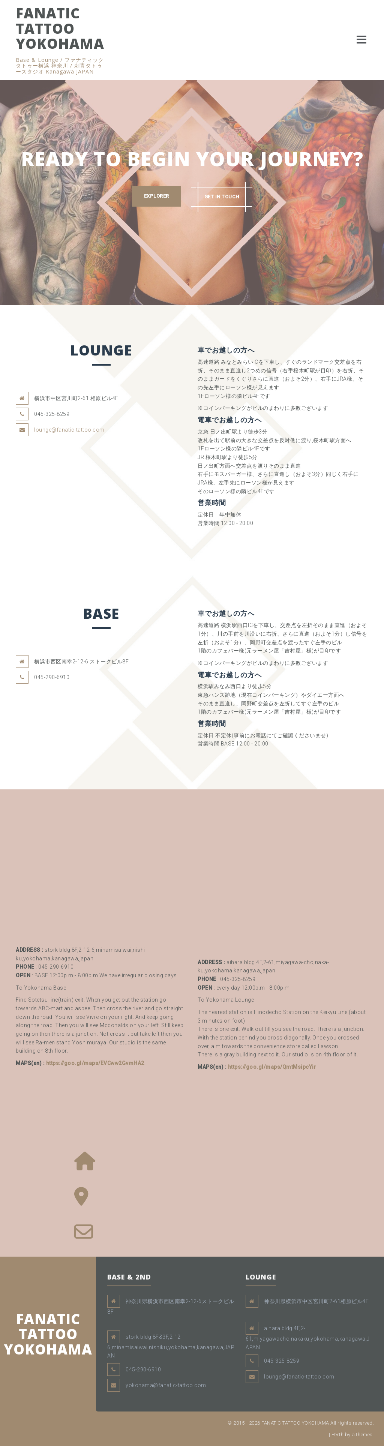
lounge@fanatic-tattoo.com (69, 430)
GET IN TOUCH (222, 196)
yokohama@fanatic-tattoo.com (166, 1385)
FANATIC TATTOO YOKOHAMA (60, 28)
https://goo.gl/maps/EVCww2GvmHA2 (95, 1063)
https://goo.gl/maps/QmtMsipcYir (272, 1067)
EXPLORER (155, 196)
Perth (338, 1434)
